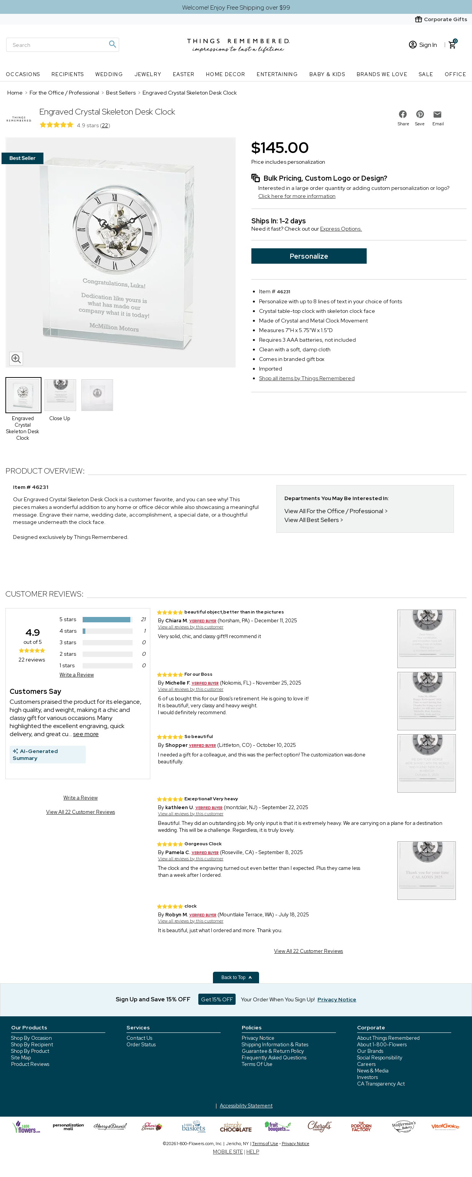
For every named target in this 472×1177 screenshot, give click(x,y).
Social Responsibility (379, 1057)
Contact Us (139, 1038)
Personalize (309, 256)
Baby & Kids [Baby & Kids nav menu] (327, 74)
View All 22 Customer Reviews (80, 812)
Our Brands (370, 1051)
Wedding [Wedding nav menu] (109, 74)
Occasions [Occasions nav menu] (23, 74)
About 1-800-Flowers (382, 1044)
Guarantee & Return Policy (273, 1051)
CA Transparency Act (381, 1084)
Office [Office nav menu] (455, 74)
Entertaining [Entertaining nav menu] (277, 74)
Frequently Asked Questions (274, 1057)
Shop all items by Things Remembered (307, 378)
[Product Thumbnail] (23, 395)
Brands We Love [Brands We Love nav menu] (382, 74)
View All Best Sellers (311, 520)
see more (86, 734)
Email (438, 123)
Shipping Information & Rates (275, 1044)
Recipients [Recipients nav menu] (68, 74)
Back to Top (236, 977)
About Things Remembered (388, 1038)
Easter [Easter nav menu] (183, 74)
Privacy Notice (258, 1038)
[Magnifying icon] (112, 44)
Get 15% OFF (217, 999)
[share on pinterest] (420, 114)
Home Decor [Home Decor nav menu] (226, 74)
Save (420, 123)
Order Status (141, 1044)
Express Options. (341, 228)
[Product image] (120, 253)
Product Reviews (30, 1064)
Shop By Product (30, 1051)
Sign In (423, 45)
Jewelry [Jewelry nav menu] (148, 74)
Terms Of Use (257, 1064)
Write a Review (77, 675)
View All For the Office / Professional (333, 511)
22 (105, 125)
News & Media (373, 1070)
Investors (367, 1077)
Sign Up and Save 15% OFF (153, 999)
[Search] (62, 45)
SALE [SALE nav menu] (426, 74)
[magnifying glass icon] (16, 359)
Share (403, 123)
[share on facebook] (403, 114)
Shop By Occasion (31, 1038)
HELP (252, 1152)
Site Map (21, 1057)
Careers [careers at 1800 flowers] (366, 1064)
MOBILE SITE (228, 1152)
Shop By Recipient (32, 1044)
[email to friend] (437, 114)
